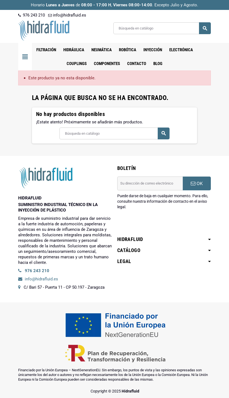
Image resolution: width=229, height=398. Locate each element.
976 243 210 (31, 15)
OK (197, 183)
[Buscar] (162, 28)
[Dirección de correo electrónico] (150, 183)
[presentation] (159, 223)
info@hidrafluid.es (67, 15)
